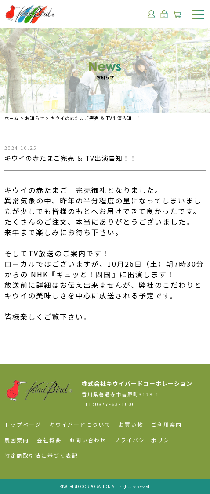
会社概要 (49, 439)
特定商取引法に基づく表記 (41, 455)
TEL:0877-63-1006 (108, 403)
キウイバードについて (80, 424)
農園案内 (16, 439)
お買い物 (131, 424)
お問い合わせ (87, 439)
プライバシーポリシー (145, 439)
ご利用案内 (166, 424)
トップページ (22, 424)
